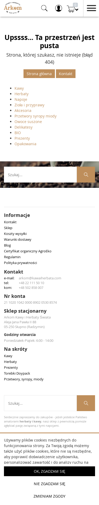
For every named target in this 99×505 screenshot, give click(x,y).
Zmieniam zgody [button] (49, 496)
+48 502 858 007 (31, 287)
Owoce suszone (28, 121)
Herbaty (22, 93)
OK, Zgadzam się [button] (49, 471)
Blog (7, 245)
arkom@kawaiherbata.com (40, 278)
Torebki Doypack (17, 373)
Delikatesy (23, 127)
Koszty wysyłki (15, 233)
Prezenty (22, 138)
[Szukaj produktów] (86, 175)
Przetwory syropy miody (35, 116)
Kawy (19, 88)
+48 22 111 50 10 (31, 282)
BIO (18, 132)
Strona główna (39, 73)
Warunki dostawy (17, 239)
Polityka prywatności (20, 262)
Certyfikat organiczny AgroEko (27, 251)
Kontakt (65, 73)
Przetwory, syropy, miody (24, 379)
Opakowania (25, 143)
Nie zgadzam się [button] (49, 483)
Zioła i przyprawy (29, 104)
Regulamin (12, 256)
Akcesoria (23, 110)
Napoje (21, 99)
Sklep (8, 227)
